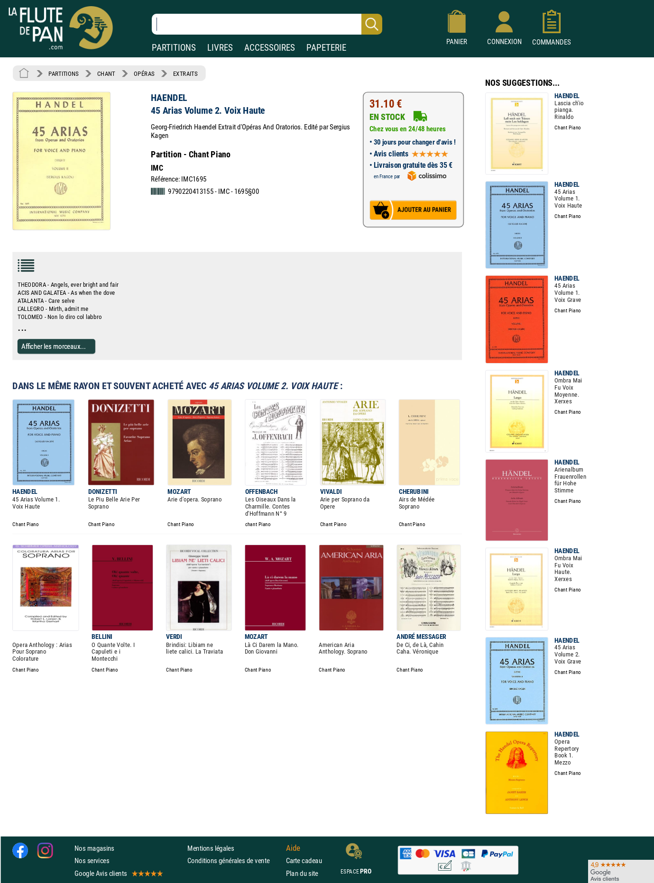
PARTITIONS (174, 47)
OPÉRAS (144, 73)
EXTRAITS (185, 73)
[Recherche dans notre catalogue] (267, 24)
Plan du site (302, 873)
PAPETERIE (326, 47)
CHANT (106, 73)
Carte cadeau (304, 861)
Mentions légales (210, 848)
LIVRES (220, 47)
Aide (293, 848)
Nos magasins (94, 848)
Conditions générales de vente (234, 861)
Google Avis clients (118, 873)
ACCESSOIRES (269, 47)
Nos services (91, 861)
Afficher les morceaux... (53, 346)
